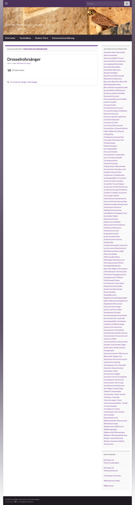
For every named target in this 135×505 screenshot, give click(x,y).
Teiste (119, 400)
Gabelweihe (120, 155)
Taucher (122, 394)
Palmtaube (108, 274)
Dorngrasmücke (110, 105)
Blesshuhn (115, 82)
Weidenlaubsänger (111, 423)
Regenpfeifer (122, 298)
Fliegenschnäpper (110, 146)
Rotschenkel (122, 315)
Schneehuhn (119, 330)
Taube (116, 394)
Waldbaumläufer (110, 421)
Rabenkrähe (108, 286)
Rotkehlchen (108, 312)
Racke (115, 286)
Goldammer (108, 175)
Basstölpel (108, 67)
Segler (123, 345)
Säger (121, 388)
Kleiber (118, 222)
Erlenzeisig (112, 120)
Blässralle (107, 87)
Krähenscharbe (109, 239)
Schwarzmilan (122, 342)
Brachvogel (115, 87)
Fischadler (108, 140)
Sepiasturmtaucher (111, 353)
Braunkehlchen (109, 90)
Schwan (124, 333)
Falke (106, 131)
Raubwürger (117, 289)
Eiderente (107, 114)
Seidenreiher (108, 347)
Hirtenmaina (108, 207)
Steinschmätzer (117, 368)
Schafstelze (121, 321)
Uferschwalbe (109, 415)
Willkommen (109, 486)
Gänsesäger (108, 196)
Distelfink (123, 99)
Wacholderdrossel (111, 418)
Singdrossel (117, 356)
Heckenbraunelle (110, 204)
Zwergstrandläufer (117, 441)
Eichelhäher (123, 111)
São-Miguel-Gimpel (111, 388)
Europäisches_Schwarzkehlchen (116, 128)
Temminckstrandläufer (112, 403)
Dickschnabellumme (111, 99)
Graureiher (108, 184)
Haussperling (122, 201)
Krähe (117, 236)
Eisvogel (118, 117)
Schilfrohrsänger (118, 324)
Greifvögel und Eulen (112, 475)
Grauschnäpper (118, 184)
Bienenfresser (109, 76)
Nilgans (115, 269)
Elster (124, 117)
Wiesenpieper (119, 432)
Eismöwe (115, 114)
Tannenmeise (109, 394)
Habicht (116, 196)
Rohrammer (117, 304)
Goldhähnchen (119, 175)
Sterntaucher (109, 374)
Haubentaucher (120, 198)
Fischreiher (116, 140)
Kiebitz (115, 216)
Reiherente (113, 301)
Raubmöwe (108, 289)
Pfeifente (119, 277)
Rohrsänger (32, 82)
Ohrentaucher (121, 272)
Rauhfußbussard (110, 295)
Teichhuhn (108, 397)
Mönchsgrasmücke (111, 263)
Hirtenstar (117, 207)
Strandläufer (122, 377)
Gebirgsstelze (109, 166)
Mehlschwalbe (109, 257)
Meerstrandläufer (110, 254)
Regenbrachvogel (110, 298)
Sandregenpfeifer (110, 321)
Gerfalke (107, 172)
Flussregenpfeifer (110, 149)
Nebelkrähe (116, 266)
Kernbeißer (108, 216)
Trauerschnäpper (110, 406)
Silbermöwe (123, 353)
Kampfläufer (108, 213)
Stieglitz (117, 374)
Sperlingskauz (109, 365)
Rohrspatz (108, 307)
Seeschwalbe (116, 345)
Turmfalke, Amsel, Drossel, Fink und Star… (40, 24)
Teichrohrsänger (110, 400)
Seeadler (107, 345)
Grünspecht (122, 193)
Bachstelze (119, 64)
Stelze (115, 371)
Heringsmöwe (122, 204)
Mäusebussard (118, 260)
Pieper (117, 280)
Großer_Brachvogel (111, 190)
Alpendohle (120, 52)
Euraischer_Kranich (111, 122)
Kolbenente (116, 228)
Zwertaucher (109, 444)
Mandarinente (120, 248)
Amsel (106, 61)
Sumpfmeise (108, 385)
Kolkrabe (107, 231)
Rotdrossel (108, 310)
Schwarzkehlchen (110, 342)
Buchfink (121, 93)
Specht (124, 359)
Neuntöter (108, 269)
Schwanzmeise (109, 336)
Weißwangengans (110, 429)
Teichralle (115, 397)
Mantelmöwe (109, 251)
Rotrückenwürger (110, 315)
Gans (106, 158)
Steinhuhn (107, 368)
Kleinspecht (108, 225)
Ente (105, 120)
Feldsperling (108, 134)
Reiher (106, 301)
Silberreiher (108, 356)
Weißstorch (119, 426)
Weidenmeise (109, 426)
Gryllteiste (123, 190)
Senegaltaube (109, 350)
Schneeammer (109, 330)
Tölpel (117, 409)
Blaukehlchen (109, 79)
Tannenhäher (116, 391)
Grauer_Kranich (110, 181)
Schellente (108, 324)
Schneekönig (108, 333)
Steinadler (122, 365)
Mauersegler (119, 251)
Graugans (119, 181)
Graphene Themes (26, 502)
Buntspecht (108, 96)
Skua (115, 359)
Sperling (117, 362)
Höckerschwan (116, 210)
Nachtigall (107, 266)
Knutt (115, 225)
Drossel (120, 108)
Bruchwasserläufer (111, 93)
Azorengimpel (109, 64)
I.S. (11, 63)
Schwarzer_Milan (110, 339)
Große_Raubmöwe (120, 187)
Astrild (111, 61)
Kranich (116, 234)
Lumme (112, 248)
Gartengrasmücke (110, 160)
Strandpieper (109, 380)
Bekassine (117, 70)
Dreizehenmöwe (110, 108)
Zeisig (120, 438)
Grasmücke (121, 178)
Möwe (121, 263)
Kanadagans (118, 213)
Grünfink (107, 193)
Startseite (10, 38)
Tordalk (124, 403)
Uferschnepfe (119, 412)
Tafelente (107, 391)
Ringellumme (123, 301)
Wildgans (107, 435)
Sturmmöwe (119, 380)
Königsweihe (108, 242)
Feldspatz (120, 131)
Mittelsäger (108, 260)
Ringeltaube (108, 304)
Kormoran (115, 231)
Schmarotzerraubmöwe (113, 327)
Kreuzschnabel (109, 236)
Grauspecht (108, 187)
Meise (117, 257)
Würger (107, 438)
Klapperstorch (109, 222)
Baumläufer (108, 70)
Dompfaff (112, 102)
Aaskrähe (107, 52)
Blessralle (123, 82)
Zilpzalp (107, 441)
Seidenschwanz (119, 347)
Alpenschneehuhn (110, 55)
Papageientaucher (119, 274)
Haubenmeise (109, 198)
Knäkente (121, 225)
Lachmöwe (123, 245)
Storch (114, 377)
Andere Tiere (41, 38)
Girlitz (119, 172)
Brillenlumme (120, 90)
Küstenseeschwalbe (111, 245)
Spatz (119, 359)
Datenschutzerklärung (63, 38)
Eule (117, 120)
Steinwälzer (108, 371)
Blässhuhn (117, 84)
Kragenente (108, 234)
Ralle (120, 286)
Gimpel (113, 172)
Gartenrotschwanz (111, 163)
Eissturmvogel (109, 117)
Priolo (117, 283)
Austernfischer (120, 61)
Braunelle (124, 87)
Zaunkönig (114, 438)
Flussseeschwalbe (110, 152)
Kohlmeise (108, 228)
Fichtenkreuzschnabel (112, 137)
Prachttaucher (109, 283)
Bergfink (114, 73)
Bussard (116, 96)
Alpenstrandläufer (111, 58)
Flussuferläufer (109, 155)
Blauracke (107, 82)
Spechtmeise (109, 362)
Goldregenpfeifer (110, 178)
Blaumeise (118, 79)
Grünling (114, 193)
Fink (122, 137)
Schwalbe (117, 333)
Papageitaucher (110, 277)
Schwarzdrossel (121, 336)
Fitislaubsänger (109, 143)
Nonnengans (123, 269)
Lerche (106, 248)
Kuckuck (119, 239)
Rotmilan (117, 312)
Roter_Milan (117, 310)
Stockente (108, 377)
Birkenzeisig (119, 76)
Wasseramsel (122, 421)
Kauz (125, 213)
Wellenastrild (109, 432)
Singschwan (108, 359)
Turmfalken (25, 38)
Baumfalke (116, 67)
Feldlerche (112, 131)
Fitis (122, 140)
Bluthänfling (108, 84)
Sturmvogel (119, 383)
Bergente (107, 73)
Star (116, 365)
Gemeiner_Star (120, 169)
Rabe (122, 283)
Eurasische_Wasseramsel (113, 125)
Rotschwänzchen (110, 318)
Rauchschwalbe (110, 292)
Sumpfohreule (119, 385)
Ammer (121, 58)
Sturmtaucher (109, 383)
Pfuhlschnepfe (109, 280)
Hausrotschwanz (110, 201)
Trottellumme (109, 409)
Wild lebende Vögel (24, 63)
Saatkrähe (121, 318)
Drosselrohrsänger (24, 59)
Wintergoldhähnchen (119, 435)
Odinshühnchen (110, 272)
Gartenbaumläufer (115, 158)
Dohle (106, 102)
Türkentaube (109, 412)
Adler (113, 52)
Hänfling (107, 210)
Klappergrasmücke (111, 219)
